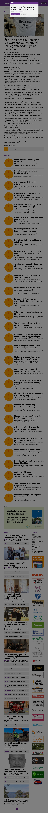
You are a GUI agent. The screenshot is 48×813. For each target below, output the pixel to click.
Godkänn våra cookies (15, 14)
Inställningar (23, 14)
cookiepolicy (21, 11)
